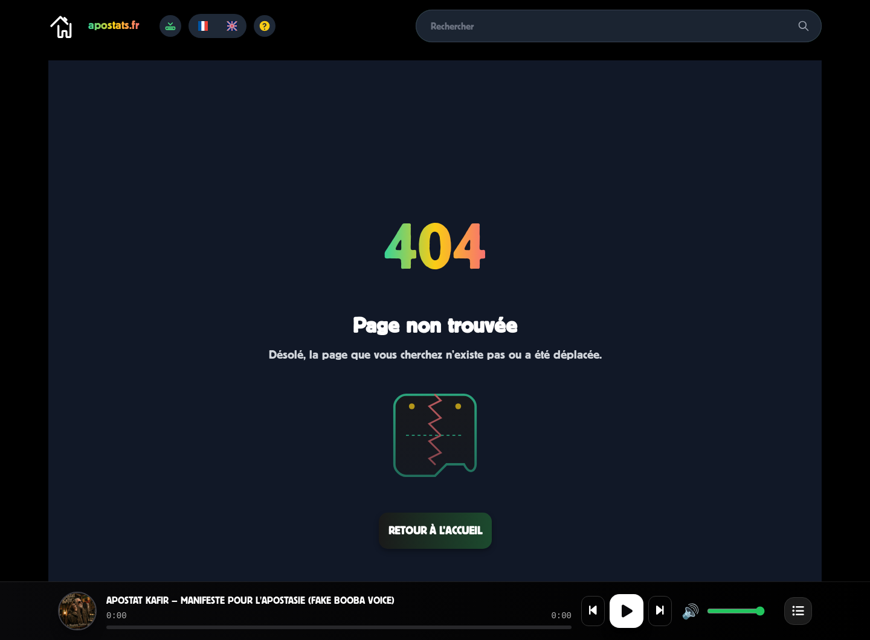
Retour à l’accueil (435, 530)
